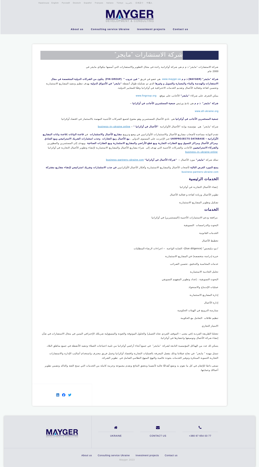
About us (77, 29)
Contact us (180, 29)
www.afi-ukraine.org (207, 111)
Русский (66, 3)
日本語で (139, 3)
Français (99, 3)
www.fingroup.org (146, 95)
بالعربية (129, 3)
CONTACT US (158, 435)
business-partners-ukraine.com (200, 172)
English (55, 3)
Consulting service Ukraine (110, 29)
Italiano (109, 3)
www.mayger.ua (171, 79)
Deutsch (77, 3)
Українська (43, 3)
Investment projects (151, 29)
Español (88, 3)
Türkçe (120, 3)
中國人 (150, 3)
